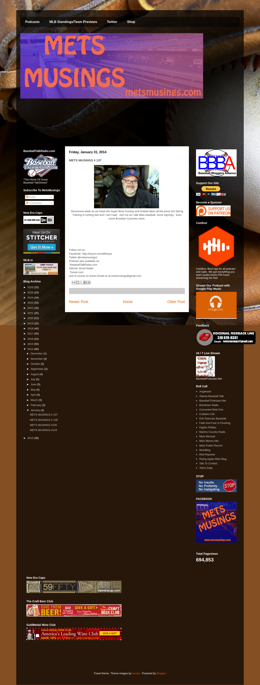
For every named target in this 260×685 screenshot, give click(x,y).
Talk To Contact (208, 463)
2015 (30, 343)
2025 (30, 292)
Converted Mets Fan (211, 409)
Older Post (176, 302)
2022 (30, 307)
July (33, 379)
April (34, 394)
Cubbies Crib (206, 414)
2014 (30, 349)
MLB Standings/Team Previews (73, 22)
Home (128, 302)
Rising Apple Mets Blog (212, 458)
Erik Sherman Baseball (212, 418)
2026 (30, 287)
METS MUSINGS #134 (43, 430)
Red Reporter (207, 454)
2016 (30, 338)
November (37, 358)
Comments (34, 202)
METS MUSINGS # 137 (44, 414)
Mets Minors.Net (209, 440)
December (37, 353)
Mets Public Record (210, 445)
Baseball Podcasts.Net (212, 400)
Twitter (112, 22)
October (36, 363)
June (34, 384)
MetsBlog (204, 450)
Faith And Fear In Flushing (214, 422)
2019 (30, 323)
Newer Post (78, 302)
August (35, 374)
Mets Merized (207, 436)
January (36, 410)
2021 (30, 313)
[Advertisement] (100, 656)
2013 (30, 438)
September (37, 368)
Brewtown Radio (209, 405)
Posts (31, 197)
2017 (30, 333)
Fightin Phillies (207, 427)
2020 (30, 318)
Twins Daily (206, 467)
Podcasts (32, 22)
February (36, 405)
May (33, 389)
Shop (131, 22)
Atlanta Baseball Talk (211, 396)
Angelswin (205, 391)
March (35, 400)
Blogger (161, 673)
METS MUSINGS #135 (43, 425)
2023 (30, 302)
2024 (30, 297)
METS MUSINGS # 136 (44, 419)
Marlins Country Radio (212, 431)
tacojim (136, 673)
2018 (30, 328)
